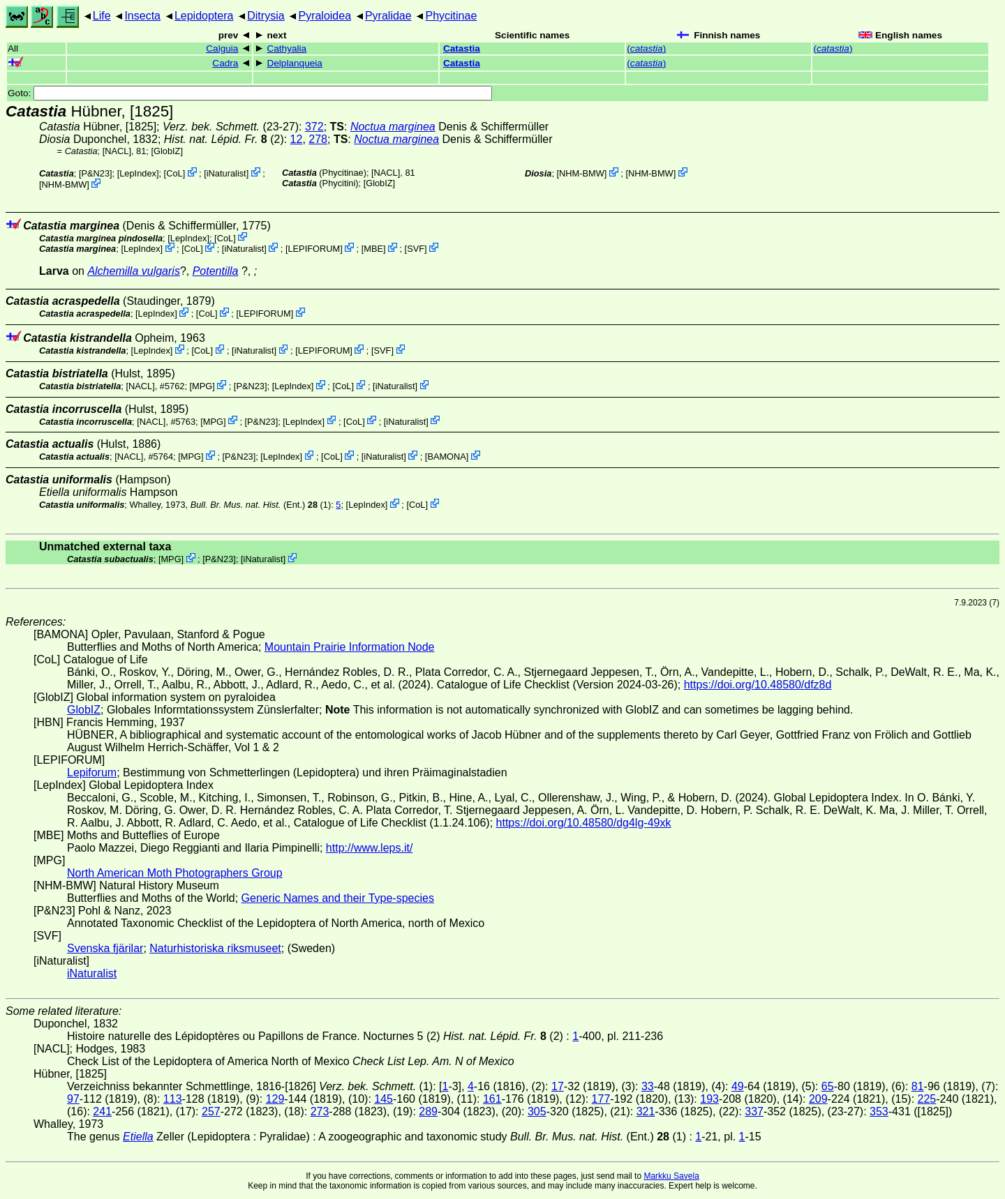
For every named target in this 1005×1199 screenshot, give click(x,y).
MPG (202, 386)
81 (917, 1086)
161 (492, 1099)
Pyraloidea (324, 16)
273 (320, 1111)
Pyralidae (388, 16)
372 (314, 127)
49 (737, 1086)
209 (818, 1099)
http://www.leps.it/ (369, 848)
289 (428, 1111)
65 (827, 1086)
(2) (224, 139)
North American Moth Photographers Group (175, 873)
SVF (415, 248)
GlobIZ (167, 151)
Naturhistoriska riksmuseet (215, 948)
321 (645, 1111)
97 (73, 1099)
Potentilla (216, 271)
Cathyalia (286, 48)
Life (102, 16)
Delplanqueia (294, 63)
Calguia (222, 48)
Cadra (225, 63)
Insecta (142, 16)
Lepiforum (92, 772)
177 (601, 1099)
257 (211, 1111)
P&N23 (95, 173)
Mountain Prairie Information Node (350, 647)
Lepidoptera (204, 16)
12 (296, 139)
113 (172, 1099)
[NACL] (117, 151)
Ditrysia (265, 16)
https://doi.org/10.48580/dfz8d (758, 685)
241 (102, 1111)
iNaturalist (226, 173)
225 (927, 1099)
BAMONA (446, 456)
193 (709, 1099)
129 (275, 1099)
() (646, 48)
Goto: (250, 93)
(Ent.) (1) (261, 504)
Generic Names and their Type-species (337, 898)
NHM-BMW (64, 184)
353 (879, 1111)
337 (754, 1111)
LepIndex (137, 173)
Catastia (461, 48)
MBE (373, 248)
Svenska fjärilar (105, 948)
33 (647, 1086)
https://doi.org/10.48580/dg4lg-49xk (583, 823)
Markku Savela (671, 1176)
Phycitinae (451, 16)
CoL (174, 173)
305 (537, 1111)
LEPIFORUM (314, 248)
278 (317, 139)
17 (557, 1086)
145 (383, 1099)
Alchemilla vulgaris (133, 271)
